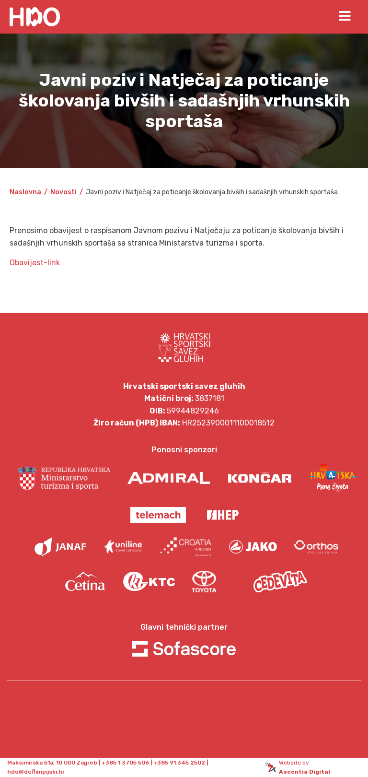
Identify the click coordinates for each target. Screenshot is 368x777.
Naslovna (25, 192)
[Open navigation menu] (345, 16)
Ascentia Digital (304, 771)
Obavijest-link (35, 262)
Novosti (63, 192)
